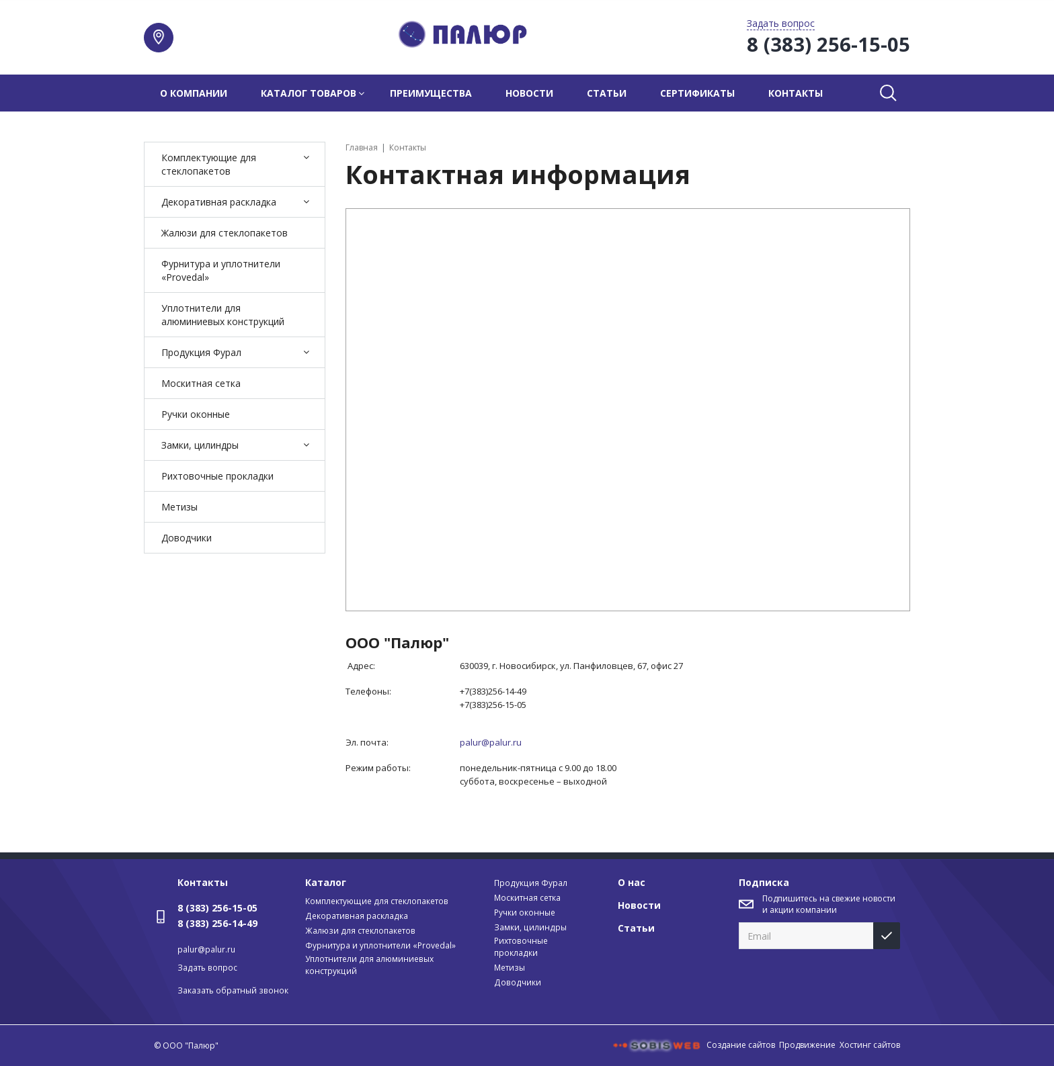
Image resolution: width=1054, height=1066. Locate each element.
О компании (193, 93)
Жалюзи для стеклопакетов (224, 232)
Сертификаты (697, 93)
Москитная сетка (201, 383)
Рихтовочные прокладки (217, 476)
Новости (529, 93)
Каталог (325, 882)
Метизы (179, 506)
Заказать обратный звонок (232, 990)
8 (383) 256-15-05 (217, 907)
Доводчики (186, 537)
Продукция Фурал (201, 352)
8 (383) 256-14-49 (217, 923)
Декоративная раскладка (218, 201)
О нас (631, 882)
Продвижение (807, 1045)
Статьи (606, 93)
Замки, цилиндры (200, 445)
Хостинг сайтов (870, 1045)
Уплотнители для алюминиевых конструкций (222, 315)
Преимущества (431, 93)
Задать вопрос (207, 967)
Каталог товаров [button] (308, 93)
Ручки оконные (195, 414)
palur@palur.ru (206, 949)
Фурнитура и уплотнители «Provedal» (220, 270)
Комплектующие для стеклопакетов (208, 164)
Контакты (795, 93)
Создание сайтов (740, 1045)
